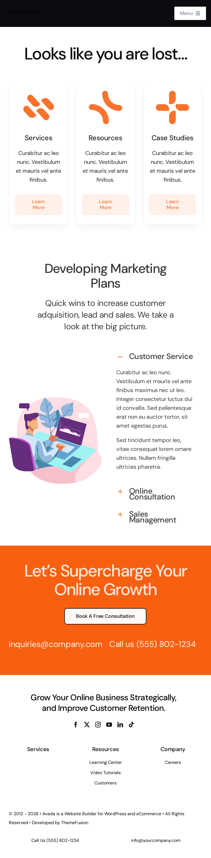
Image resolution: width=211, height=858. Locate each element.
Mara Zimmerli (24, 10)
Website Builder (80, 814)
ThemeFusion (74, 823)
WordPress (115, 814)
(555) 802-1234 (162, 644)
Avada (48, 814)
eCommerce (148, 814)
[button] (155, 353)
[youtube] (109, 724)
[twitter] (87, 724)
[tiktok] (131, 724)
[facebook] (76, 724)
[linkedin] (120, 724)
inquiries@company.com (52, 644)
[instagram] (98, 724)
